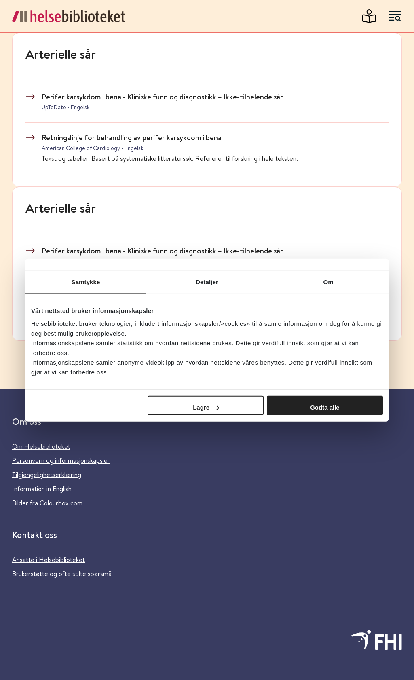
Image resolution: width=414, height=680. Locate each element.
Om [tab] (328, 282)
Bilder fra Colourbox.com (47, 502)
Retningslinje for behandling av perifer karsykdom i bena (132, 137)
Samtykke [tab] (86, 282)
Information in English (42, 488)
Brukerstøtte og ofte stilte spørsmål (62, 573)
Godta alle (325, 406)
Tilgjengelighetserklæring (46, 474)
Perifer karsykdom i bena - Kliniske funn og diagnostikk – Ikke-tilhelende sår (162, 96)
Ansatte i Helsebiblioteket (48, 559)
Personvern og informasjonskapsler (61, 460)
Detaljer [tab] (207, 282)
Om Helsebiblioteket (41, 446)
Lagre (206, 406)
